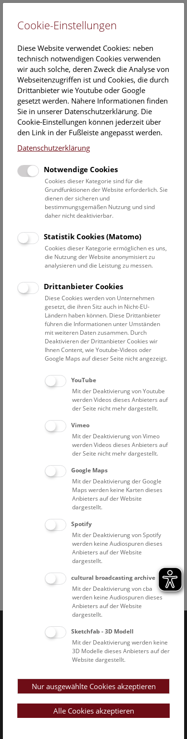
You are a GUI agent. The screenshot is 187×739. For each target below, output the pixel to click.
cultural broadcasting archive (113, 578)
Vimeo (80, 425)
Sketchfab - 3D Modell (102, 631)
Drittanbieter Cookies (83, 286)
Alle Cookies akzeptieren (93, 711)
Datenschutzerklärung (53, 147)
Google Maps (89, 470)
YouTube (83, 380)
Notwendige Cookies (81, 169)
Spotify (81, 524)
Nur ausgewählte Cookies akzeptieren (94, 686)
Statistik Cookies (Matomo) (92, 236)
